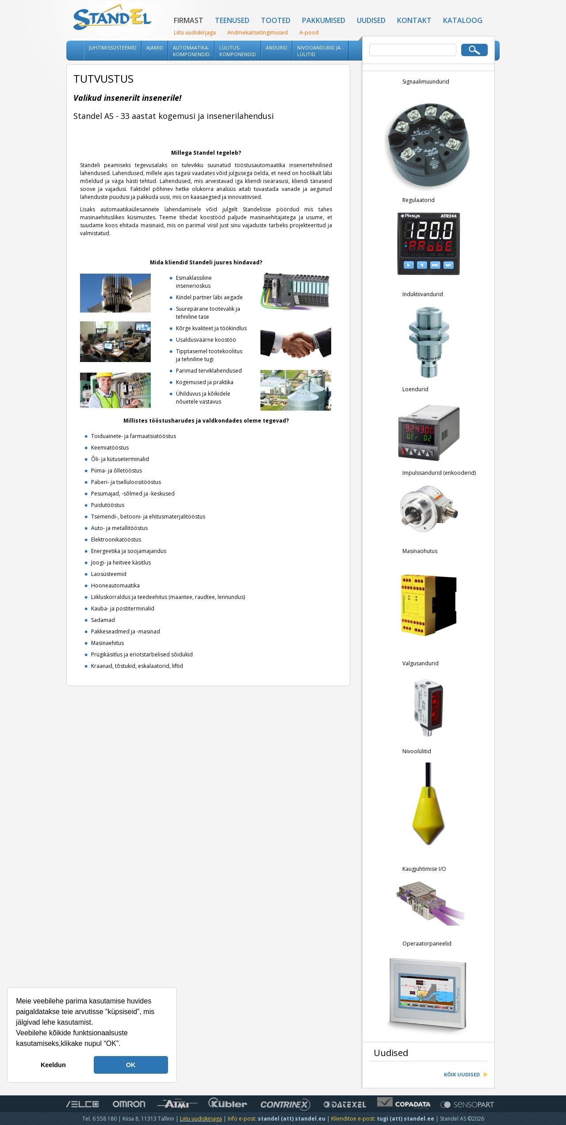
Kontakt (414, 20)
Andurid (276, 47)
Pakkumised (323, 20)
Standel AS (112, 17)
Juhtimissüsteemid (113, 47)
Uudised (371, 20)
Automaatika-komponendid (191, 50)
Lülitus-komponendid (237, 50)
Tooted (276, 20)
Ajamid (154, 47)
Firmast (188, 20)
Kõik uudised (462, 1075)
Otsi (474, 50)
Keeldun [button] (53, 1064)
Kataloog (462, 20)
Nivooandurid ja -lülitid (320, 50)
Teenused (232, 20)
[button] (123, 1044)
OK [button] (131, 1064)
